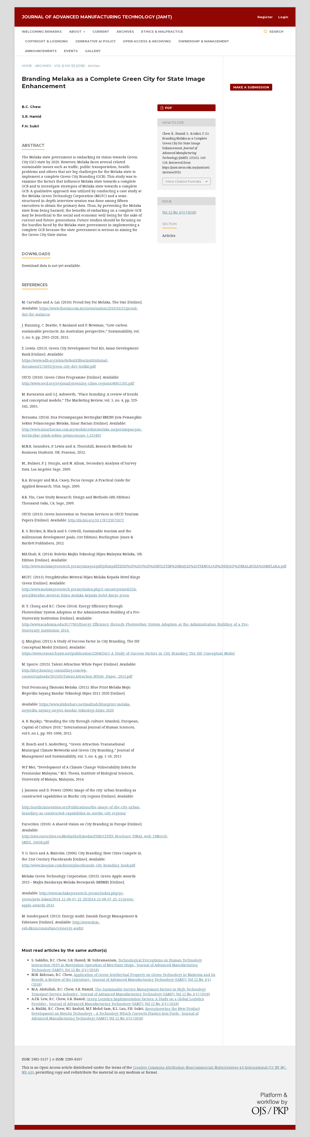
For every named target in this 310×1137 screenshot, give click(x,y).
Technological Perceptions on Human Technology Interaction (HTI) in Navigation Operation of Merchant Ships (116, 962)
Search (275, 31)
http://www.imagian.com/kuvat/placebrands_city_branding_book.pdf (78, 865)
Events (71, 51)
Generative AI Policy (95, 41)
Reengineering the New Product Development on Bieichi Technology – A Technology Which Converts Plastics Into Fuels (115, 1011)
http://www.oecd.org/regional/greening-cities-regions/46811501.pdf (78, 383)
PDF (168, 108)
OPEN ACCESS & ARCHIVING (147, 41)
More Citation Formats (183, 181)
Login (283, 17)
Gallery (93, 51)
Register (265, 17)
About (76, 31)
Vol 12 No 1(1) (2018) (69, 66)
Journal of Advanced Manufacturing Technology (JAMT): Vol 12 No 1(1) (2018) (145, 994)
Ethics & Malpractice (162, 31)
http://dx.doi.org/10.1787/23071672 (96, 520)
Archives (125, 31)
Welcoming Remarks (42, 31)
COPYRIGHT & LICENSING (46, 41)
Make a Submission (251, 87)
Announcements (41, 51)
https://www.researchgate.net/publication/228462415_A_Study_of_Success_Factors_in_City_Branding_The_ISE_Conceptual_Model (128, 653)
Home (27, 66)
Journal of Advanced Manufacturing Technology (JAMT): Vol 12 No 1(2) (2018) (115, 1016)
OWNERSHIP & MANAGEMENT (203, 41)
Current (101, 31)
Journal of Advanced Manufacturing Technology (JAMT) (97, 17)
